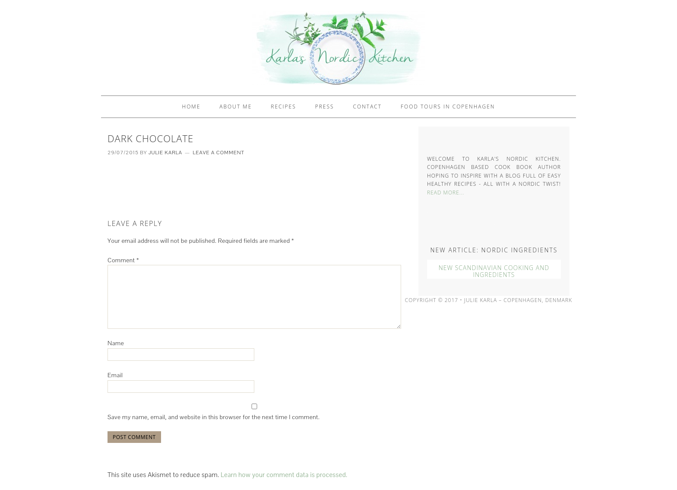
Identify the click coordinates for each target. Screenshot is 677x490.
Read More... (445, 192)
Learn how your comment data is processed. (284, 475)
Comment (123, 260)
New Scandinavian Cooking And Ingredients (494, 271)
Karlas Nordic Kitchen (338, 48)
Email (115, 375)
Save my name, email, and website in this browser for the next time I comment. (214, 417)
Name (116, 343)
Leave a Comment (218, 152)
